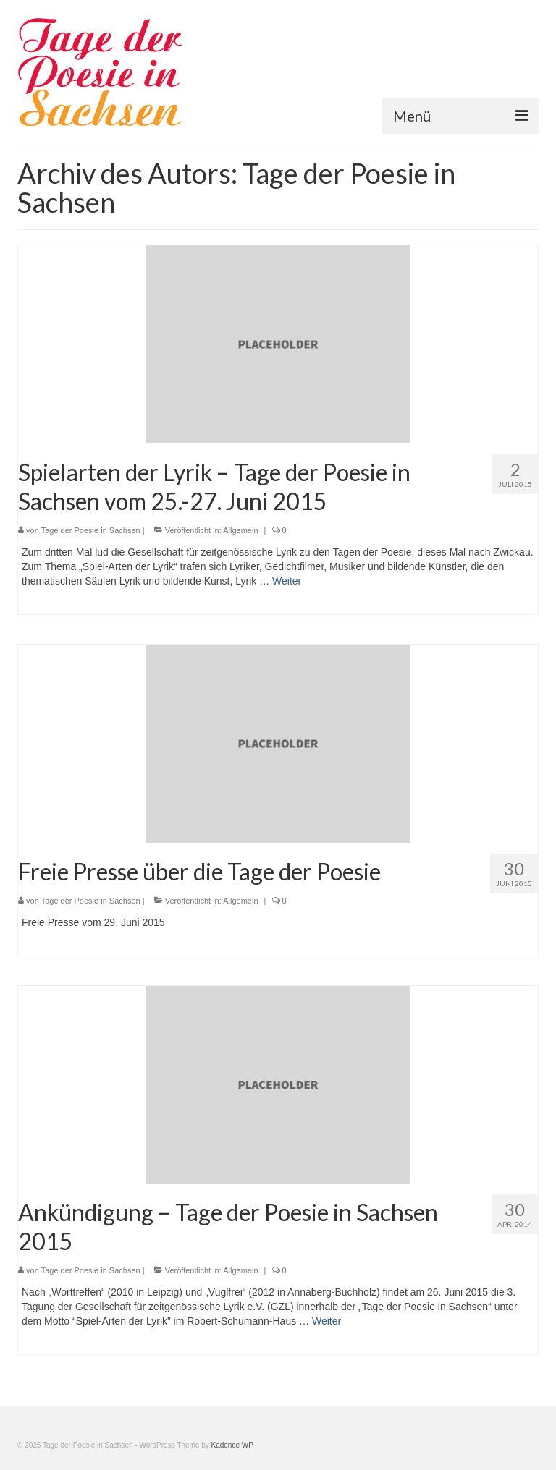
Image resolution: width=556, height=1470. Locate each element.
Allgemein (240, 530)
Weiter (286, 581)
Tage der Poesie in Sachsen (90, 530)
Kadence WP (232, 1445)
